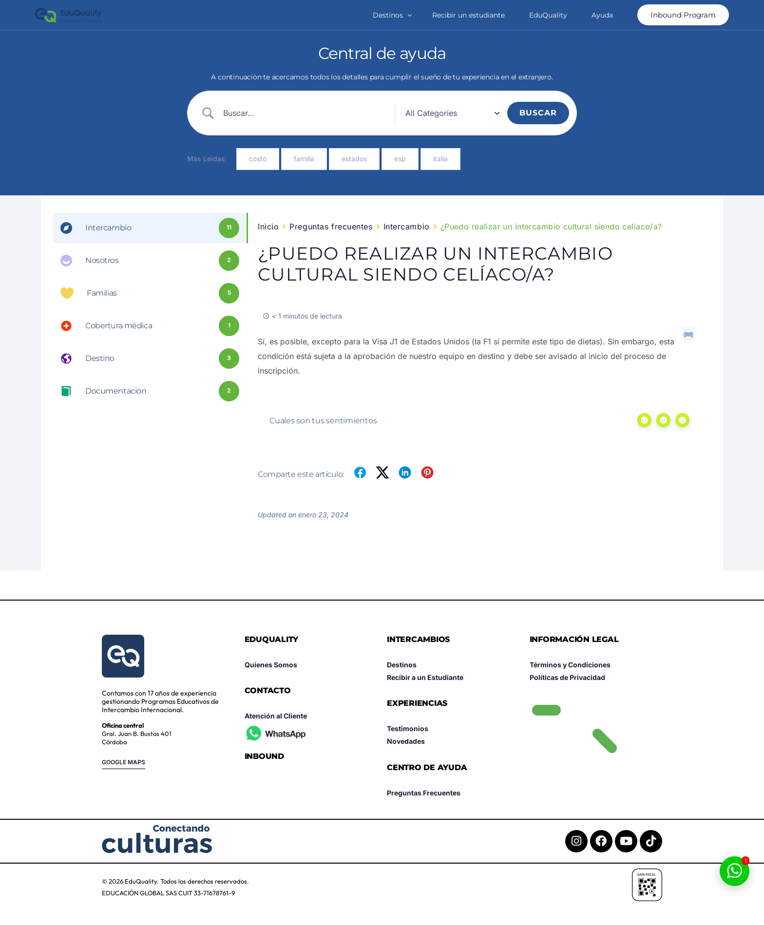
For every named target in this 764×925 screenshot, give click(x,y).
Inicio (268, 226)
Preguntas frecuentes (330, 226)
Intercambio (406, 226)
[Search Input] (321, 113)
